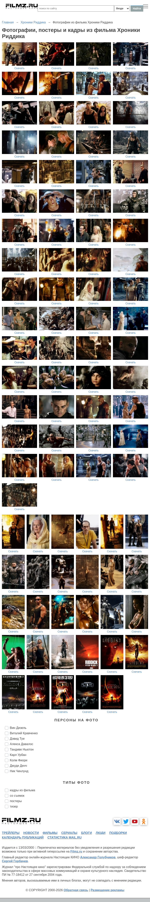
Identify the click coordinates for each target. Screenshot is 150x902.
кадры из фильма (22, 790)
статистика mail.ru (64, 837)
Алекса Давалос (21, 744)
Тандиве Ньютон (22, 749)
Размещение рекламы (107, 890)
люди (100, 833)
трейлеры (10, 833)
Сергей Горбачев (15, 861)
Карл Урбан (18, 754)
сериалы (69, 833)
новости (31, 833)
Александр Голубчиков (97, 857)
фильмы (50, 833)
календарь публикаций (23, 837)
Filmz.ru (76, 851)
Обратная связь (76, 890)
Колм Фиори (18, 760)
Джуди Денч (18, 765)
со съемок (17, 795)
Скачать (19, 68)
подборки (118, 833)
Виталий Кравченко (24, 733)
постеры (16, 801)
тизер (14, 806)
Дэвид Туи (17, 738)
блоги (86, 833)
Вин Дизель (18, 727)
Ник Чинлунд (19, 771)
